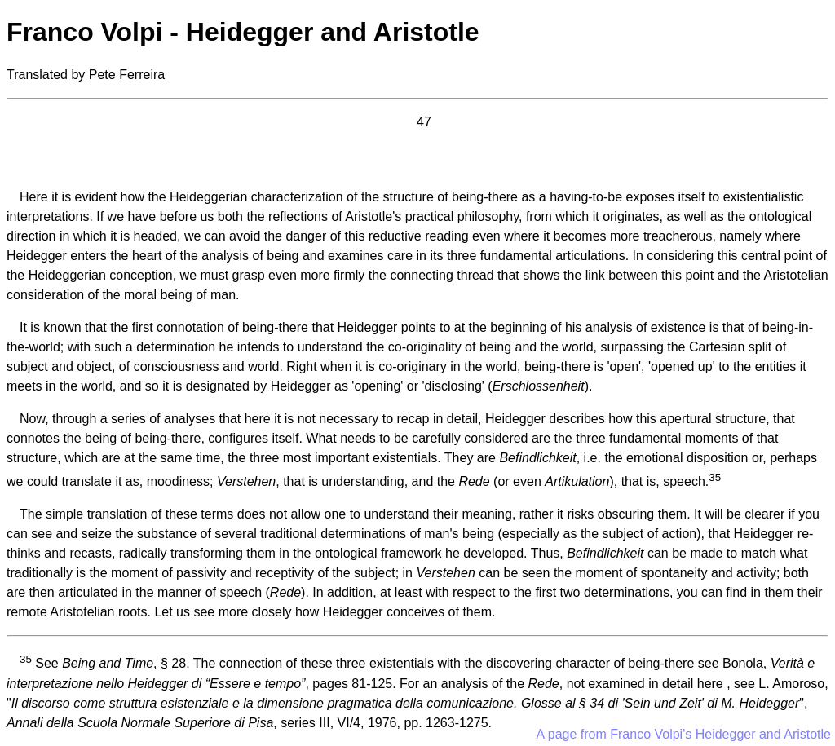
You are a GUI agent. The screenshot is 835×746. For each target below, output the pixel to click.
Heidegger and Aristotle (763, 734)
